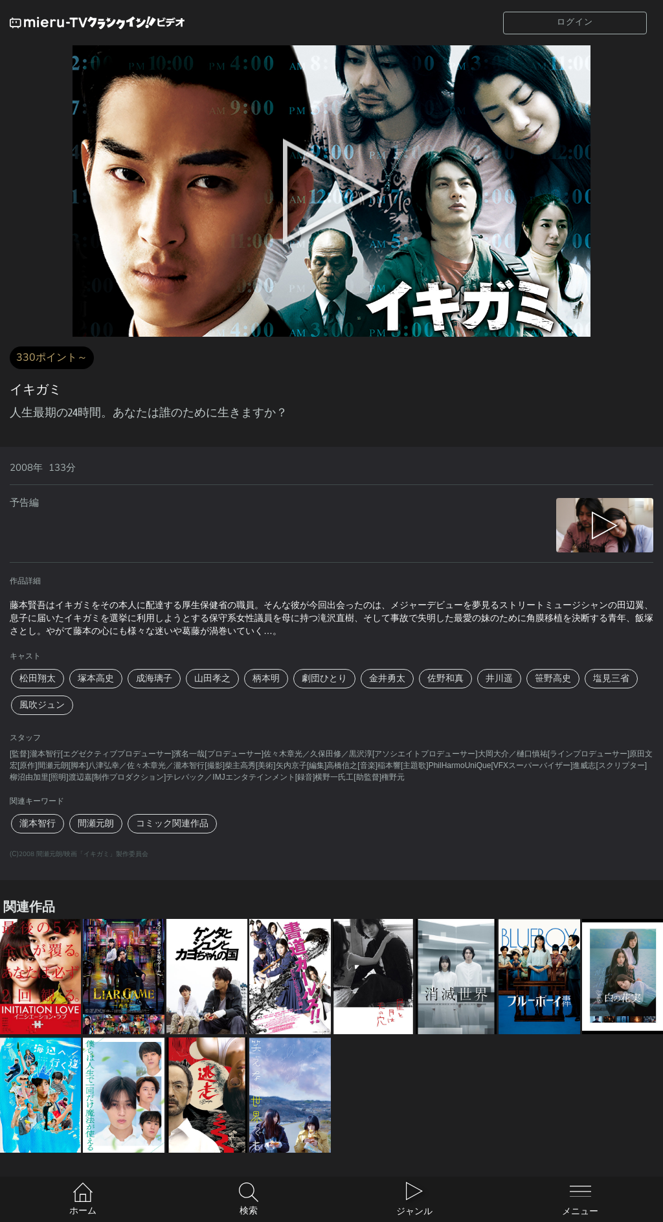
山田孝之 (212, 678)
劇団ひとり (324, 678)
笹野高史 (553, 678)
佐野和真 (445, 678)
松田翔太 (37, 678)
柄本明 (266, 678)
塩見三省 (611, 678)
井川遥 (499, 678)
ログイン (575, 22)
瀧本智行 (37, 823)
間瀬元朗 (96, 823)
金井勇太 (387, 678)
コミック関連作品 (172, 823)
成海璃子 (154, 678)
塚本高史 (96, 678)
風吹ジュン (42, 705)
